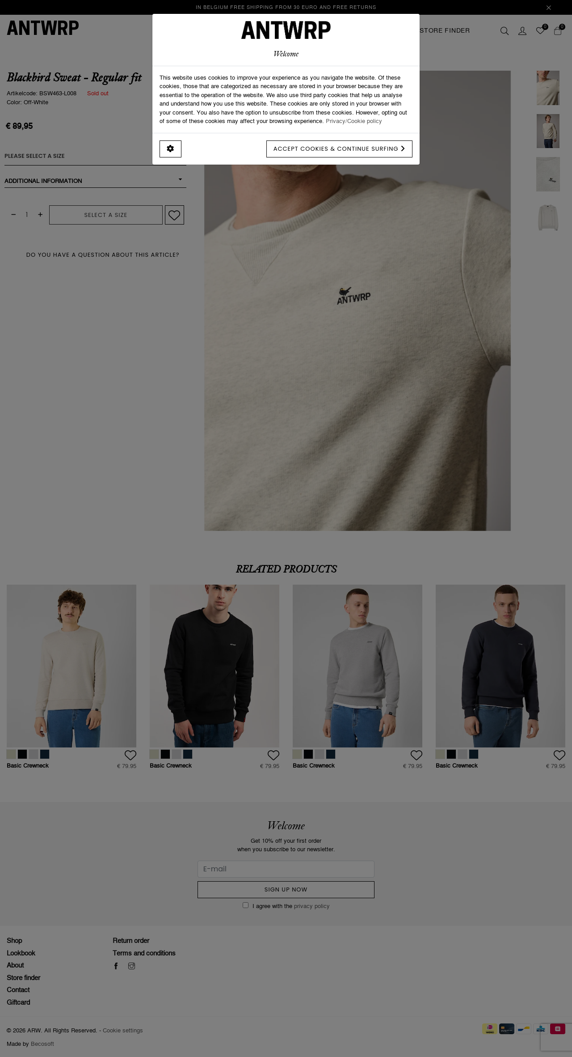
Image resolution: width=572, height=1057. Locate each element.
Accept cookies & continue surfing (339, 148)
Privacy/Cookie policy (354, 120)
